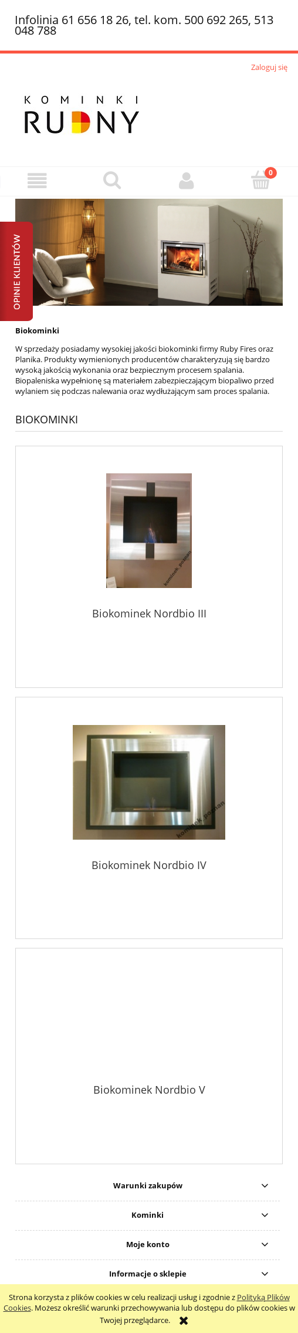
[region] (149, 252)
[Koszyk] (261, 180)
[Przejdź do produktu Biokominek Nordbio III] (149, 530)
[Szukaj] (112, 180)
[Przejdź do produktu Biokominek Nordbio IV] (149, 782)
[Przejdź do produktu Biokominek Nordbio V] (149, 1020)
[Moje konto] (186, 181)
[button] (37, 181)
